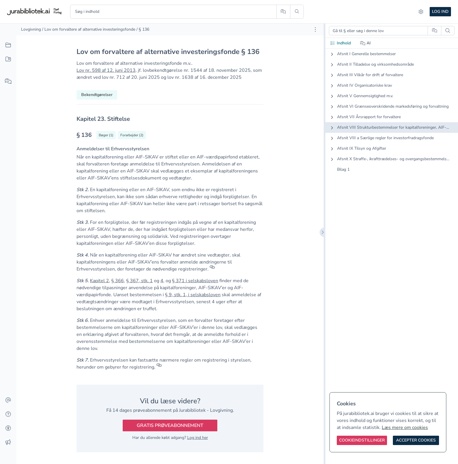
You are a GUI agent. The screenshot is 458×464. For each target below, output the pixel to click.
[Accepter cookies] (416, 440)
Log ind (440, 11)
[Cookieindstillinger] (362, 440)
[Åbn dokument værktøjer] (315, 29)
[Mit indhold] (8, 59)
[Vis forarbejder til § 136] (132, 135)
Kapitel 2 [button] (99, 281)
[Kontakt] (8, 400)
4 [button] (161, 281)
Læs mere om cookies (405, 427)
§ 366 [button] (117, 281)
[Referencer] (212, 269)
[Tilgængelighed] (8, 428)
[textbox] (170, 119)
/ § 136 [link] (142, 29)
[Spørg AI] (283, 11)
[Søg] (297, 11)
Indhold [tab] (340, 43)
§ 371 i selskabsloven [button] (195, 281)
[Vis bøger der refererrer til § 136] (106, 135)
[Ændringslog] (8, 442)
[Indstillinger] (421, 11)
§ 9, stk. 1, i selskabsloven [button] (193, 295)
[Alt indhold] (8, 45)
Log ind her (197, 437)
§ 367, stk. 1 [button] (139, 281)
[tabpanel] (391, 116)
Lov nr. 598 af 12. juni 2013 (106, 70)
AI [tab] (365, 43)
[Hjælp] (8, 414)
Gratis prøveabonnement (170, 425)
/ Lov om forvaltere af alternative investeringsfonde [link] (88, 29)
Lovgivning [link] (31, 29)
